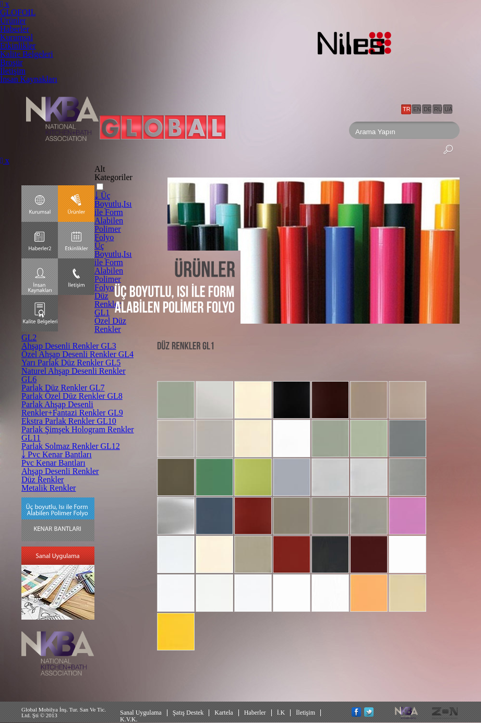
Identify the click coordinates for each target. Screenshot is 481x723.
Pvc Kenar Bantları (53, 462)
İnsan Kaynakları (28, 79)
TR (407, 109)
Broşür (11, 62)
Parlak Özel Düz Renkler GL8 (72, 396)
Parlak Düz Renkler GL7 (63, 387)
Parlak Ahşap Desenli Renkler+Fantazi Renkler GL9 (72, 408)
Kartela (223, 712)
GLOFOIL (17, 12)
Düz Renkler (42, 479)
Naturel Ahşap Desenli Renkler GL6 (73, 375)
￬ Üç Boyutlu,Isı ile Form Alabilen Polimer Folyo (113, 216)
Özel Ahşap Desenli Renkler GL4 (77, 354)
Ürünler (13, 20)
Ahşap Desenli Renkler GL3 (68, 345)
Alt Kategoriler (113, 173)
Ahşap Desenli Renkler (60, 471)
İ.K (281, 712)
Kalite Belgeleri (26, 54)
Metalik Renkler (48, 487)
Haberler (14, 29)
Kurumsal (16, 37)
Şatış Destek (188, 712)
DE (427, 109)
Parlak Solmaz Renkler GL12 (70, 446)
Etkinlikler (17, 45)
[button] (100, 186)
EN (417, 109)
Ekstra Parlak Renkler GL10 (68, 421)
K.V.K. (128, 719)
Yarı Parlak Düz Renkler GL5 (71, 362)
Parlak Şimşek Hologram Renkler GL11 (77, 433)
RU (438, 109)
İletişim (13, 70)
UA (448, 109)
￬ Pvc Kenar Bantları (56, 454)
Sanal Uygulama (141, 712)
